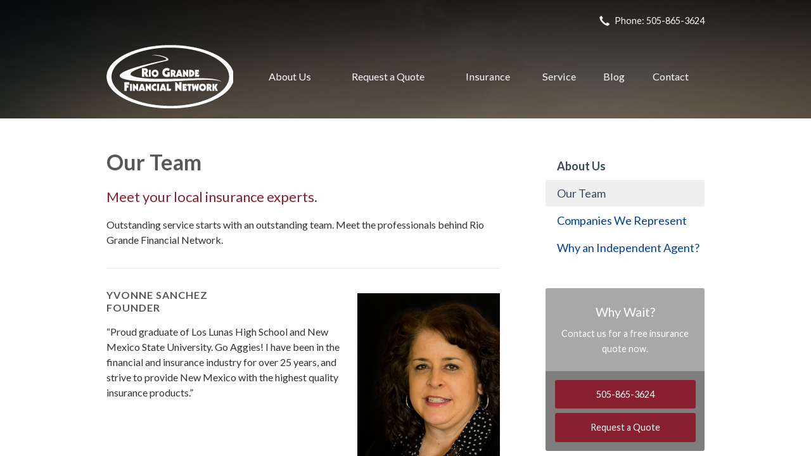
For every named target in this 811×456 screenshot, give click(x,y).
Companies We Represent (622, 220)
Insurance (488, 76)
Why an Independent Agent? (628, 248)
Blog (614, 76)
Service (559, 76)
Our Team (581, 193)
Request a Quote (388, 76)
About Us (290, 76)
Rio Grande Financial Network (169, 76)
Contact (671, 76)
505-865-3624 (625, 394)
